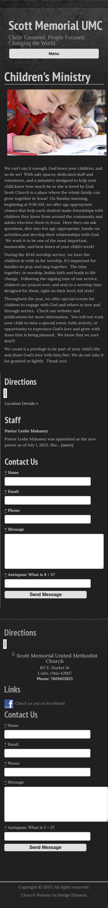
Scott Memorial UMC (56, 25)
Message (14, 529)
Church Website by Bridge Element (54, 895)
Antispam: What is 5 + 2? (29, 827)
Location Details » (21, 403)
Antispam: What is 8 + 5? (30, 574)
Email (12, 491)
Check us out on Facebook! (34, 703)
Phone (12, 510)
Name (12, 472)
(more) (67, 445)
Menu (54, 53)
